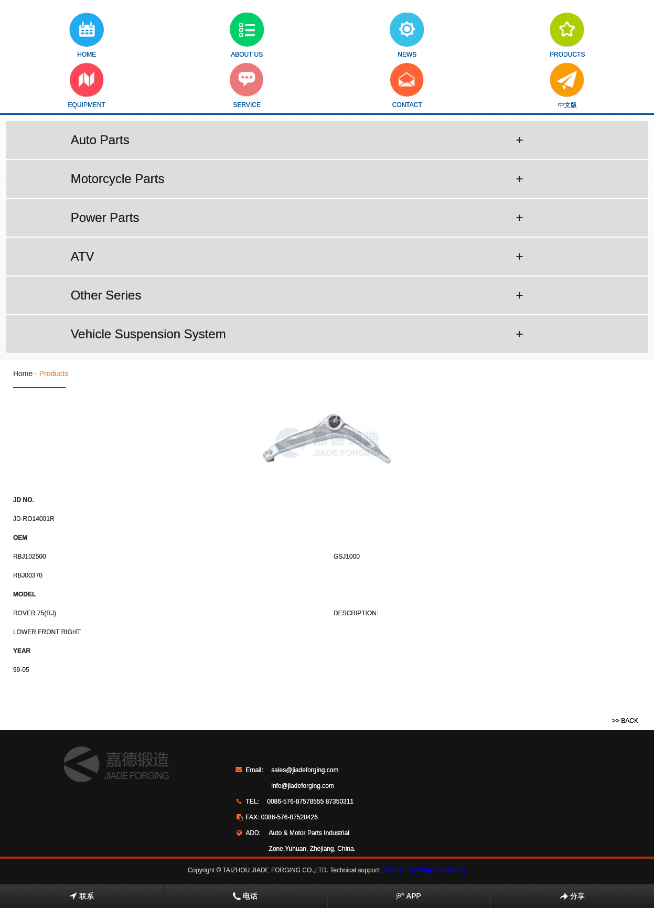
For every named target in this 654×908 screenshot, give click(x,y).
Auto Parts (297, 140)
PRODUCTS (567, 35)
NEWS (407, 35)
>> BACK (625, 720)
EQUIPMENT (86, 86)
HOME (86, 35)
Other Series (297, 295)
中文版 (567, 86)
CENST (391, 870)
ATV (297, 256)
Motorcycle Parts (297, 179)
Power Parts (297, 218)
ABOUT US (247, 35)
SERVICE (247, 86)
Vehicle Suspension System (297, 334)
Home (23, 373)
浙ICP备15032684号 (437, 870)
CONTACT (407, 86)
